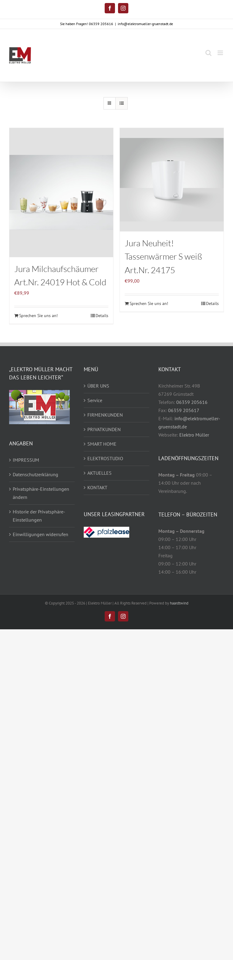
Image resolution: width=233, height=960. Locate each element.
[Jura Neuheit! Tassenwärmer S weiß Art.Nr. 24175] (172, 179)
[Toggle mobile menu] (221, 53)
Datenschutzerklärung (35, 474)
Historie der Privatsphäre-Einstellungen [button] (39, 516)
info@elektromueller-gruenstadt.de (145, 23)
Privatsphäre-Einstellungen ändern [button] (41, 493)
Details (102, 315)
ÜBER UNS (98, 386)
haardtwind (179, 603)
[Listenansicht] (121, 103)
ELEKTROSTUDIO (105, 458)
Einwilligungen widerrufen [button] (40, 534)
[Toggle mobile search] (208, 53)
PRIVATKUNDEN (104, 429)
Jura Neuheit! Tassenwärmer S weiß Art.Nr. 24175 (163, 256)
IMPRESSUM (26, 460)
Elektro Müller (194, 435)
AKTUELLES (99, 473)
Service (94, 400)
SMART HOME (101, 444)
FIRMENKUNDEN (105, 415)
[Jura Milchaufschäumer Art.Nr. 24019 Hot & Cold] (61, 192)
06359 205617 (183, 410)
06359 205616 (192, 402)
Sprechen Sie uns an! (38, 315)
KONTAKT (97, 487)
